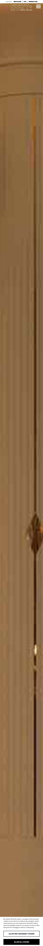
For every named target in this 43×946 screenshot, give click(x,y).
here (16, 927)
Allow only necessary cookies (21, 934)
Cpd (25, 1)
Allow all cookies (21, 942)
